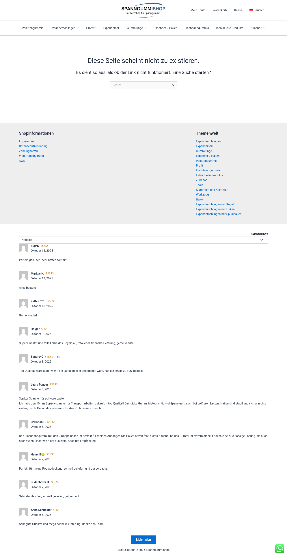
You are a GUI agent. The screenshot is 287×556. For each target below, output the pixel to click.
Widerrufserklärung (31, 156)
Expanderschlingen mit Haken (215, 209)
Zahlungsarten (28, 151)
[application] (267, 10)
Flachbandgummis (194, 28)
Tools (199, 185)
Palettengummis (38, 28)
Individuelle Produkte (225, 28)
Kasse (240, 10)
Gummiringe (136, 28)
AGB (22, 161)
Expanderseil (112, 28)
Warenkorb (224, 10)
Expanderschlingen (69, 28)
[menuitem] (259, 10)
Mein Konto (203, 10)
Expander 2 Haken (164, 28)
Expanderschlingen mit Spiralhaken (219, 214)
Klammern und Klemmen (212, 190)
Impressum (26, 141)
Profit (199, 165)
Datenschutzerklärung (33, 146)
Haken (200, 199)
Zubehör (252, 28)
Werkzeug (202, 194)
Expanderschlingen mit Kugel (215, 204)
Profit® (93, 28)
